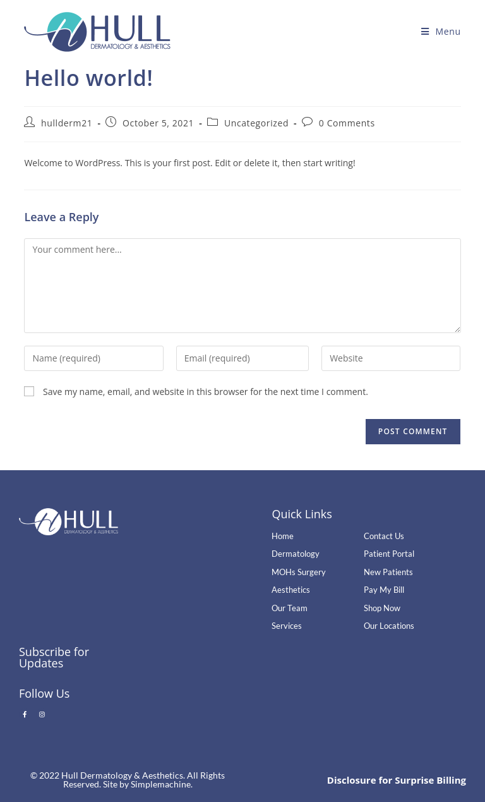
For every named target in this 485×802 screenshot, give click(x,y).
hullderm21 (66, 123)
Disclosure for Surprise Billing (396, 780)
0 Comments (347, 123)
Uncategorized (256, 123)
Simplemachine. (162, 784)
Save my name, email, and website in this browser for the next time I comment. (205, 392)
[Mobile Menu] (441, 31)
